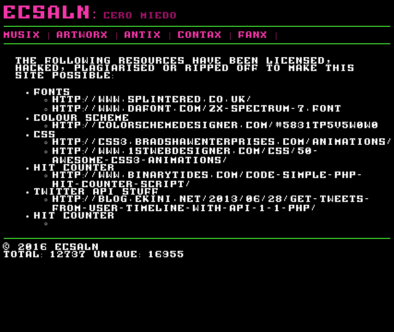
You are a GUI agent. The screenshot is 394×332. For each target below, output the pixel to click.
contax (200, 34)
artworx (82, 34)
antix (143, 34)
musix (22, 34)
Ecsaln (48, 11)
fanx (253, 34)
